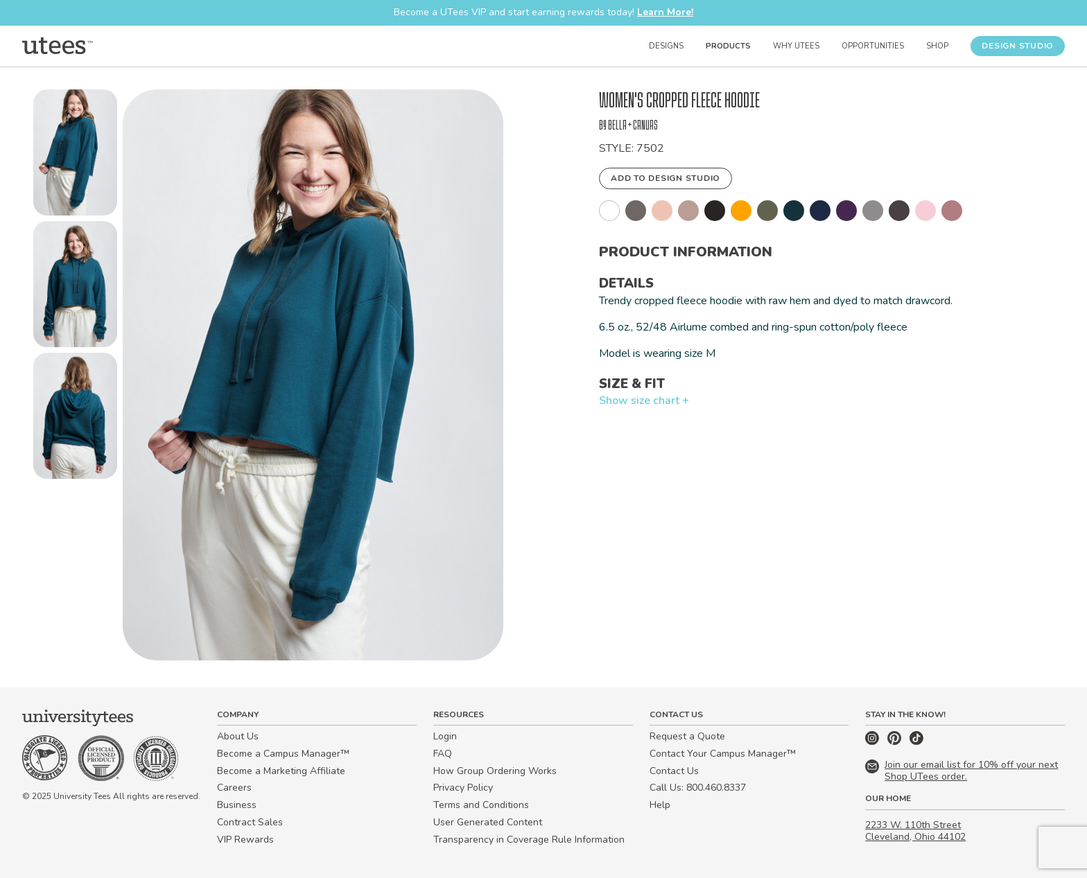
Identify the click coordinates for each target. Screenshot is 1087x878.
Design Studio (1018, 45)
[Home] (57, 45)
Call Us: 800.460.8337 (698, 787)
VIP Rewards (245, 839)
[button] (75, 155)
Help (660, 804)
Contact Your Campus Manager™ (723, 753)
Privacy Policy (463, 787)
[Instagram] (873, 741)
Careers (234, 787)
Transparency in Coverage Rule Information (529, 839)
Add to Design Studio (665, 178)
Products (728, 46)
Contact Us (674, 771)
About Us (238, 736)
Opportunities (873, 46)
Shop (937, 46)
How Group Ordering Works (495, 771)
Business (236, 804)
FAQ (442, 753)
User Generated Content (487, 822)
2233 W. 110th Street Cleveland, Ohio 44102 (915, 830)
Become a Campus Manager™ (283, 753)
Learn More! (665, 12)
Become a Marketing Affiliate (281, 771)
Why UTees (796, 46)
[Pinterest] (895, 741)
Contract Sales (250, 822)
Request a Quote (687, 736)
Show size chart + (644, 400)
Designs (666, 46)
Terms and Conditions (481, 804)
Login (445, 736)
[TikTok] (916, 741)
